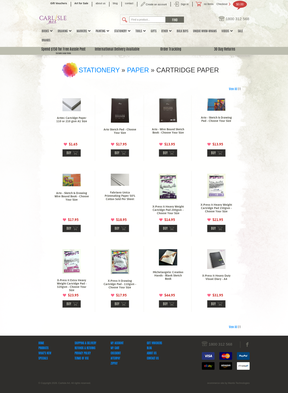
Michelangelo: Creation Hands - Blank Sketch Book (168, 275)
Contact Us (153, 358)
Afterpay (115, 358)
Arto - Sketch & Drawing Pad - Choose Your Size (216, 119)
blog (115, 3)
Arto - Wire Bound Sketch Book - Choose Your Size (168, 131)
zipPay (114, 363)
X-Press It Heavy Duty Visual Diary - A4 (216, 277)
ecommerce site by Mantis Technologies (228, 383)
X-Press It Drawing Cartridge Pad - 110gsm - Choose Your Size (120, 284)
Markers (84, 31)
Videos (227, 31)
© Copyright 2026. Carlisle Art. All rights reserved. (64, 383)
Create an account (156, 4)
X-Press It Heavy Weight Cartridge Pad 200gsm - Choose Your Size (168, 210)
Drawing (65, 31)
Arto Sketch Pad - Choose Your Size (120, 131)
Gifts (153, 31)
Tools (141, 31)
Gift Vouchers (154, 343)
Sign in (185, 4)
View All (233, 89)
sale (240, 31)
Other (166, 31)
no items (209, 4)
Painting (102, 31)
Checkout (222, 4)
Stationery (122, 31)
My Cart (115, 348)
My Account (117, 343)
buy (68, 153)
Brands (46, 40)
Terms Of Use (82, 358)
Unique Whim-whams (205, 31)
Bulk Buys (182, 31)
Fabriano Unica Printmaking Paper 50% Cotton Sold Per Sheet (120, 196)
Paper (138, 70)
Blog (149, 348)
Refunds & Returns (85, 348)
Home (41, 343)
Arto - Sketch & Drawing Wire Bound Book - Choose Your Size (72, 196)
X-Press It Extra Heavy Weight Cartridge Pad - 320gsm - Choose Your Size (72, 285)
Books (47, 31)
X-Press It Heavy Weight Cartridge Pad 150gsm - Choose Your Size (216, 208)
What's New (44, 353)
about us (100, 3)
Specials (43, 358)
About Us (151, 353)
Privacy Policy (83, 353)
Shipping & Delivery (85, 343)
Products (43, 348)
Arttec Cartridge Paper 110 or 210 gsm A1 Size (71, 119)
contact (129, 3)
